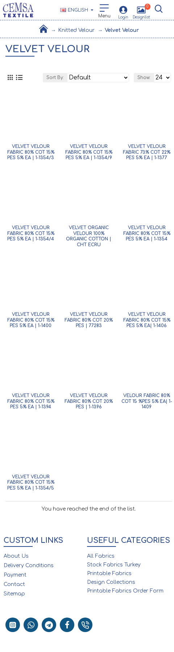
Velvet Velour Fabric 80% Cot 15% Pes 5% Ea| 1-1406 (146, 320)
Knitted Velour (76, 30)
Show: (143, 77)
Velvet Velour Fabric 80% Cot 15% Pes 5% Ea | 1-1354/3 (30, 152)
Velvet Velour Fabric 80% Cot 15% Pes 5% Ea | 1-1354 (146, 233)
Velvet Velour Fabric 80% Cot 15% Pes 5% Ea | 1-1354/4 (30, 233)
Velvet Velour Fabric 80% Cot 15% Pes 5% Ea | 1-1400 (30, 320)
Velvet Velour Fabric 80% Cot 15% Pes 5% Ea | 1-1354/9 (88, 152)
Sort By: (55, 77)
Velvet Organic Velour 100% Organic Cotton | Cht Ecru (88, 236)
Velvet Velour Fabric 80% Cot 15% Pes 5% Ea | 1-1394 (30, 401)
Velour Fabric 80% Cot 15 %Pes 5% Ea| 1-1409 (146, 401)
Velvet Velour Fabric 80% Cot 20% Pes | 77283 (89, 320)
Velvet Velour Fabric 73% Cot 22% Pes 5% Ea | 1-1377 (146, 152)
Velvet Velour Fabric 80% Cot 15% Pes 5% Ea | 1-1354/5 (30, 482)
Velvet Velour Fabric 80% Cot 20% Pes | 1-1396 (89, 401)
